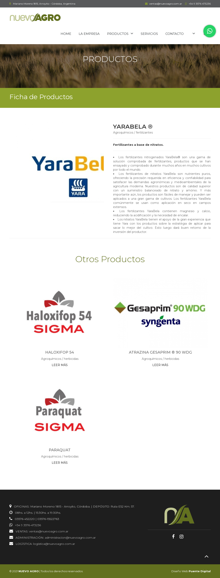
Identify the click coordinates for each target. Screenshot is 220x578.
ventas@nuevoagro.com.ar (163, 3)
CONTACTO (174, 34)
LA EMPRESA (89, 34)
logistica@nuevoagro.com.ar (54, 544)
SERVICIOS (149, 34)
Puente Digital (200, 571)
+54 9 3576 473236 (197, 3)
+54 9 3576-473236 (28, 525)
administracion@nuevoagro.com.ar (70, 537)
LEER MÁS (60, 365)
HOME (66, 34)
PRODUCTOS (117, 34)
